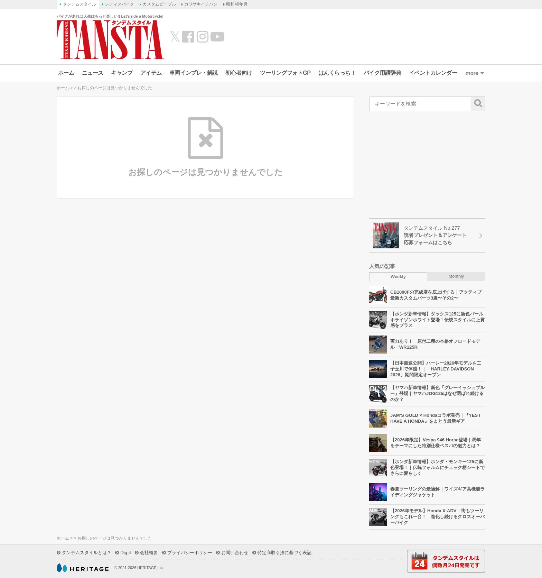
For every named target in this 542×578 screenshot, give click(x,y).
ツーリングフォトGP (285, 73)
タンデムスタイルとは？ (86, 552)
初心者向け (238, 73)
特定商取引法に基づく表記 (284, 552)
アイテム (151, 73)
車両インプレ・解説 (193, 73)
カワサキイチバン (200, 4)
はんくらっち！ (337, 73)
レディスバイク (119, 4)
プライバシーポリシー (189, 552)
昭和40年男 (236, 4)
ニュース (92, 73)
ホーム (66, 73)
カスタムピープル (159, 4)
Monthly (456, 276)
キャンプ (121, 73)
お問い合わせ (234, 552)
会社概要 (149, 552)
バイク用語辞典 (382, 73)
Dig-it (125, 552)
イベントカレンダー (433, 73)
